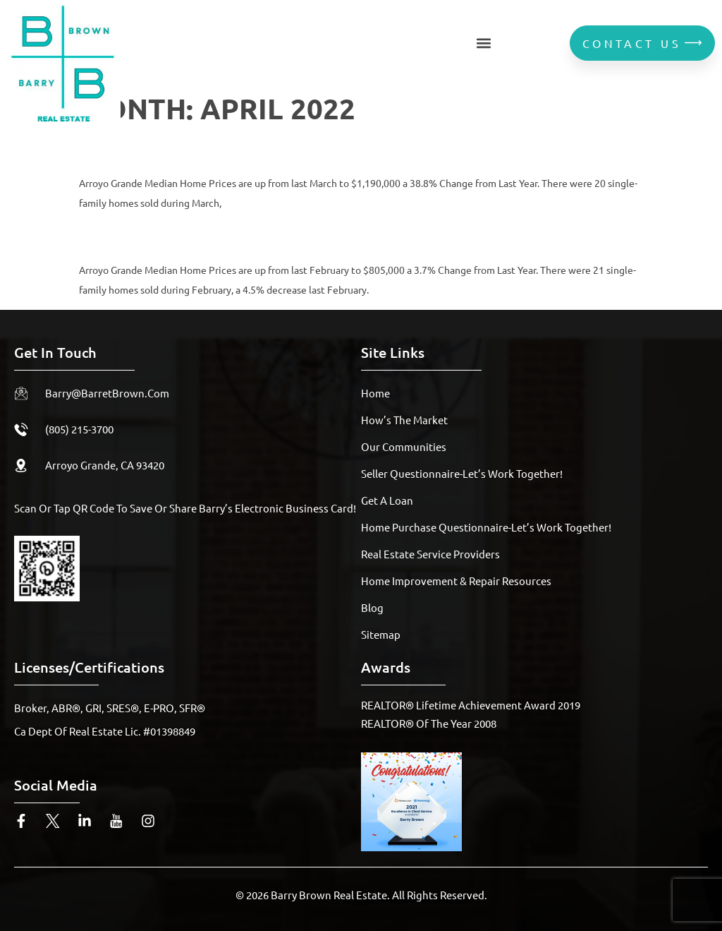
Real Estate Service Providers (430, 553)
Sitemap (380, 634)
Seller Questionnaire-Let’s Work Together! (462, 473)
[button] (484, 42)
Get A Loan (387, 500)
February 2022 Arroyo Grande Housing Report (310, 235)
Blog (372, 607)
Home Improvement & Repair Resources (456, 580)
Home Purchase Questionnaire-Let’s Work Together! (486, 527)
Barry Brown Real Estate (329, 894)
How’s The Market (404, 419)
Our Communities (403, 446)
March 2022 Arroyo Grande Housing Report (296, 149)
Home (375, 393)
